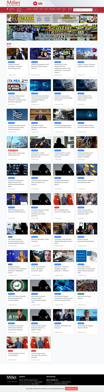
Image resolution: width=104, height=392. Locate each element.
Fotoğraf (35, 9)
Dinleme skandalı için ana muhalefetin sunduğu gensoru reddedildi (85, 155)
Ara (95, 10)
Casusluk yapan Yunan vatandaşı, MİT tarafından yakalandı (39, 355)
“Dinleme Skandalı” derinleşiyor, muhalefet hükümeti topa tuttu (15, 66)
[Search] (82, 9)
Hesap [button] (70, 9)
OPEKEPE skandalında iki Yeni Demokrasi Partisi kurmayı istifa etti (40, 66)
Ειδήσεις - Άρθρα (20, 10)
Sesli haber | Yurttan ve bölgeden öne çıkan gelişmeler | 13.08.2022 (61, 269)
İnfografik (52, 9)
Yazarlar (29, 9)
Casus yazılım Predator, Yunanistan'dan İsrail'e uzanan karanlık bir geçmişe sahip (63, 298)
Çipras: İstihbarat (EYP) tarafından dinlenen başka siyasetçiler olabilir (85, 212)
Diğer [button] (64, 9)
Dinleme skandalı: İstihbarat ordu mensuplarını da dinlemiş (39, 182)
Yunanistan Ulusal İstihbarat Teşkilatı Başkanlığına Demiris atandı (63, 241)
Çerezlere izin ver (71, 388)
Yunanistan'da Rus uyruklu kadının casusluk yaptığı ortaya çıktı (62, 155)
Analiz (46, 9)
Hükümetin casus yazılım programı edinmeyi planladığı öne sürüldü (63, 98)
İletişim (59, 9)
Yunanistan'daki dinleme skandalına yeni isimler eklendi (61, 182)
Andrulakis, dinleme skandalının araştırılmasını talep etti (39, 127)
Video (41, 9)
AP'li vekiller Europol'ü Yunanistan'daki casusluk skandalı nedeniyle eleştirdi (16, 241)
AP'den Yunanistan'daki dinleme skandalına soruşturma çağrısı (38, 269)
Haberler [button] (12, 9)
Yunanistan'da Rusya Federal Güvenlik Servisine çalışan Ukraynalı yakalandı (16, 127)
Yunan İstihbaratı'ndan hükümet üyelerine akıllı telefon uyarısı (85, 98)
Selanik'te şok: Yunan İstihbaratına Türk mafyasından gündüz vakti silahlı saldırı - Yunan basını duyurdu (62, 68)
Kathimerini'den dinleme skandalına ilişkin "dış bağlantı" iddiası (38, 328)
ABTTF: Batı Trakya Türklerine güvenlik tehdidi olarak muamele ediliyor (17, 298)
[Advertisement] (52, 369)
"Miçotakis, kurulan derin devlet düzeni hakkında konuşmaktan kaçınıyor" (15, 328)
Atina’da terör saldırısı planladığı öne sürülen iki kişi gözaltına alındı (40, 155)
